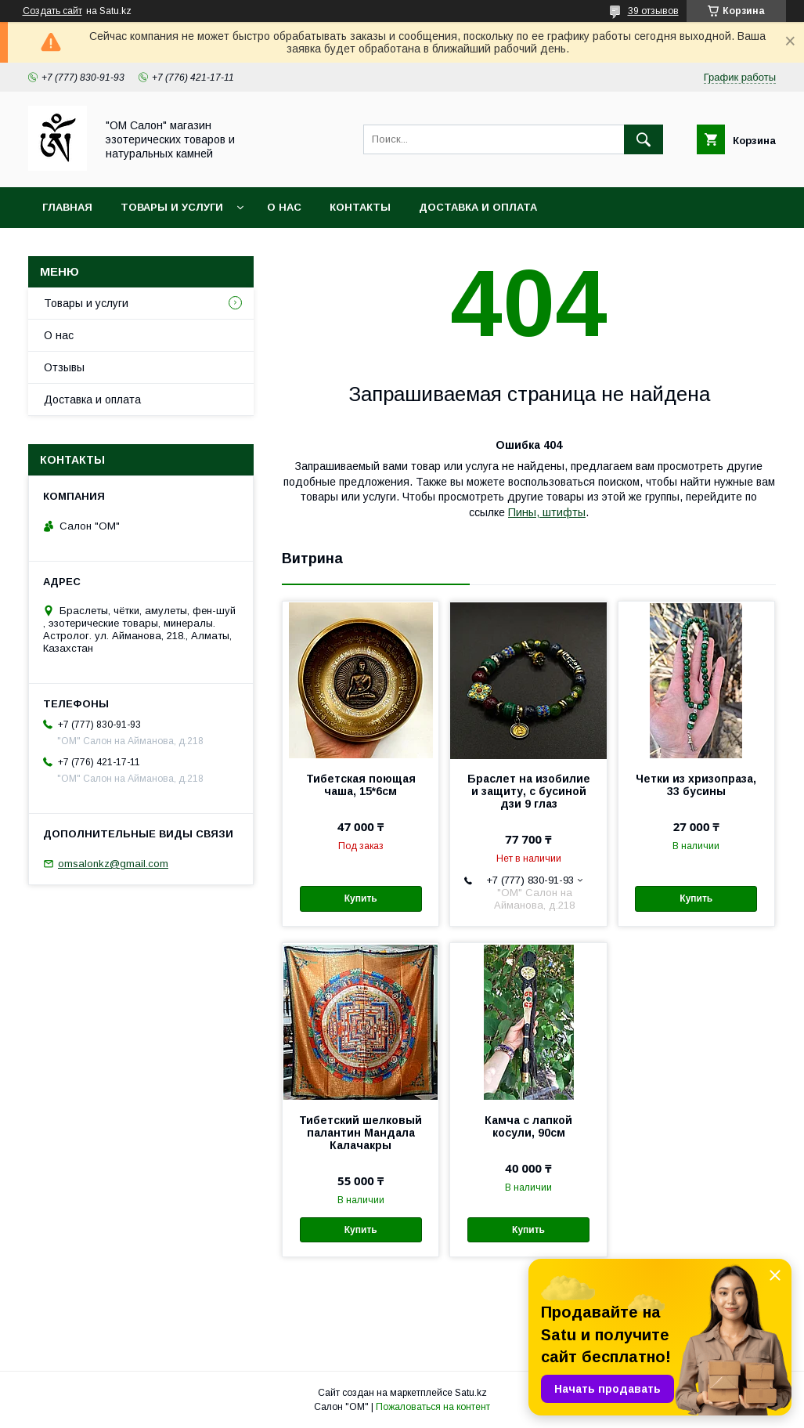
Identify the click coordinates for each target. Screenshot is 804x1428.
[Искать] (643, 139)
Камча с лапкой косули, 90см (528, 1126)
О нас (284, 207)
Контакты (360, 207)
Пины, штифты (547, 512)
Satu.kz (471, 1392)
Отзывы (64, 367)
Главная (67, 207)
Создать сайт (52, 10)
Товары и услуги (172, 207)
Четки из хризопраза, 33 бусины (696, 784)
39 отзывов (653, 10)
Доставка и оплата (478, 207)
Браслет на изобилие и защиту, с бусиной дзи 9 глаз (528, 791)
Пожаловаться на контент (433, 1406)
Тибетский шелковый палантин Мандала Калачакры (360, 1132)
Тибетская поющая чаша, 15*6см (361, 784)
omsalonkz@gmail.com (113, 863)
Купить (360, 898)
